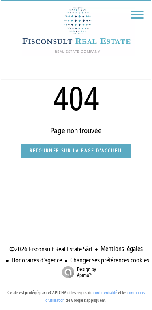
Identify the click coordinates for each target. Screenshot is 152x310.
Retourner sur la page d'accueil (76, 150)
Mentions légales (122, 248)
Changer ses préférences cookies (109, 260)
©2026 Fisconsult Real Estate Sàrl (50, 249)
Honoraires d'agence (36, 260)
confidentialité (105, 292)
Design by (77, 272)
